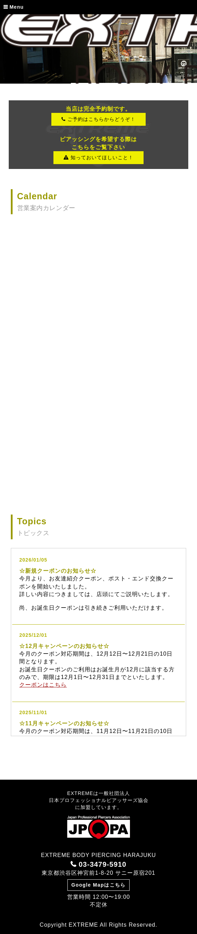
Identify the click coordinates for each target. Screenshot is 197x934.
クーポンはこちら (43, 685)
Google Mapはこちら (98, 885)
